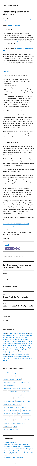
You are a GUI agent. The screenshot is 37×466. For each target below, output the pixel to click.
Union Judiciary (21, 423)
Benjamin (6, 352)
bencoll (30, 352)
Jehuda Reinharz (21, 401)
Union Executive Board (22, 420)
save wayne (6, 413)
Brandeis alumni (24, 382)
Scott (9, 339)
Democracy (25, 391)
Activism (22, 373)
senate (14, 413)
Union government (9, 423)
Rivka (26, 339)
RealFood (11, 337)
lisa (15, 358)
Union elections (8, 420)
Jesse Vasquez (13, 352)
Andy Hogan (7, 376)
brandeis (18, 379)
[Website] (16, 248)
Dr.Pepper (6, 341)
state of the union (23, 413)
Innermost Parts (10, 5)
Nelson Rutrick (23, 354)
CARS (5, 391)
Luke (29, 345)
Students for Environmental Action (21, 343)
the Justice (17, 417)
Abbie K (18, 358)
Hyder (20, 341)
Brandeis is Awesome (9, 385)
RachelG (25, 352)
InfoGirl (17, 337)
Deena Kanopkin (8, 348)
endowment (26, 395)
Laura (4, 354)
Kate (26, 350)
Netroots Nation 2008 (10, 407)
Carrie (14, 339)
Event (5, 398)
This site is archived (10, 442)
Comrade (26, 348)
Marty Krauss (7, 404)
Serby (22, 339)
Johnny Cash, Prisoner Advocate (13, 457)
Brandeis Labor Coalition (17, 356)
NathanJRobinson (11, 335)
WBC (15, 426)
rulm (29, 341)
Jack (11, 358)
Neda (21, 348)
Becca (4, 345)
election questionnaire (10, 395)
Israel (5, 401)
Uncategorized (19, 256)
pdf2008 (6, 410)
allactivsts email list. (14, 25)
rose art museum (26, 410)
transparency (27, 417)
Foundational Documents (22, 398)
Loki (30, 333)
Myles (20, 352)
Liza (25, 337)
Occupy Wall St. (23, 407)
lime (8, 358)
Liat (29, 337)
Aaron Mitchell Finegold (10, 373)
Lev (4, 335)
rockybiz (21, 350)
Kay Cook (19, 345)
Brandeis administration (10, 382)
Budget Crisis (26, 388)
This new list (14, 42)
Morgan (5, 339)
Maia (16, 350)
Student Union (8, 417)
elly (8, 333)
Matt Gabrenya (11, 345)
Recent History (14, 410)
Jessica (18, 339)
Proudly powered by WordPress (19, 463)
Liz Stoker (16, 348)
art (13, 376)
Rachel (25, 345)
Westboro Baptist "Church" (11, 429)
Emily (22, 337)
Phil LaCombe (21, 335)
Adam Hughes (14, 333)
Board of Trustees (8, 379)
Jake (7, 337)
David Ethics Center (13, 354)
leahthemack (13, 341)
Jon (4, 337)
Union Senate (7, 426)
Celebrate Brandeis (14, 391)
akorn (4, 358)
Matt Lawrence (10, 350)
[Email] (19, 248)
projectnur (6, 356)
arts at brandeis (20, 376)
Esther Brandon (23, 333)
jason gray (11, 401)
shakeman (29, 335)
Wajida (9, 343)
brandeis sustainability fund (11, 388)
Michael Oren (17, 404)
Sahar (7, 244)
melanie (27, 356)
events (11, 398)
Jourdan (24, 341)
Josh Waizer (25, 358)
